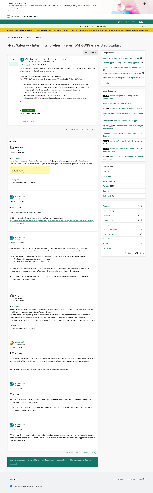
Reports (106, 206)
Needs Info (107, 176)
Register (119, 22)
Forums (42, 16)
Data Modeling (108, 211)
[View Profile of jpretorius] (23, 65)
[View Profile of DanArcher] (107, 121)
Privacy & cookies (118, 479)
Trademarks (141, 479)
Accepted (106, 186)
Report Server (108, 220)
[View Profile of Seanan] (17, 342)
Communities (70, 16)
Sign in (127, 22)
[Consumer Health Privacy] (34, 486)
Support (96, 16)
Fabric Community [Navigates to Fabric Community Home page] (30, 16)
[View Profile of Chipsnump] (107, 133)
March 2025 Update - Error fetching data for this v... (121, 58)
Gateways (24, 117)
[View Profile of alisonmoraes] (107, 103)
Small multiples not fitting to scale (130, 108)
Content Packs (108, 239)
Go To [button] (141, 22)
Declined (106, 191)
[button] (13, 64)
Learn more (11, 10)
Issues (29, 37)
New (105, 171)
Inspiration (51, 16)
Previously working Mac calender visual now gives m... (122, 67)
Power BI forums (15, 37)
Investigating (108, 181)
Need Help (107, 248)
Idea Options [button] (89, 52)
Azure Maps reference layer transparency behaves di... (122, 73)
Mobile (105, 243)
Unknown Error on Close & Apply (125, 121)
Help (133, 22)
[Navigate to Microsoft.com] (13, 16)
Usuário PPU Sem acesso (124, 103)
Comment (13, 464)
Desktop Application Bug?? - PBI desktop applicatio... (122, 63)
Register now (143, 30)
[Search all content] (120, 26)
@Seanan (20, 407)
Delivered (28, 111)
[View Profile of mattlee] (112, 96)
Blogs (79, 16)
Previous (128, 253)
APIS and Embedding (110, 229)
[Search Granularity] (86, 26)
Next (142, 253)
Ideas (60, 16)
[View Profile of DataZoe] (113, 156)
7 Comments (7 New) (27, 121)
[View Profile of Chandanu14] (107, 113)
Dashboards (107, 215)
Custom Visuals (108, 234)
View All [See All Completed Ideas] (106, 83)
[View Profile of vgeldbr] (106, 126)
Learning (87, 16)
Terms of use (131, 479)
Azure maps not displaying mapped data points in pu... (123, 78)
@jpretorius (16, 158)
